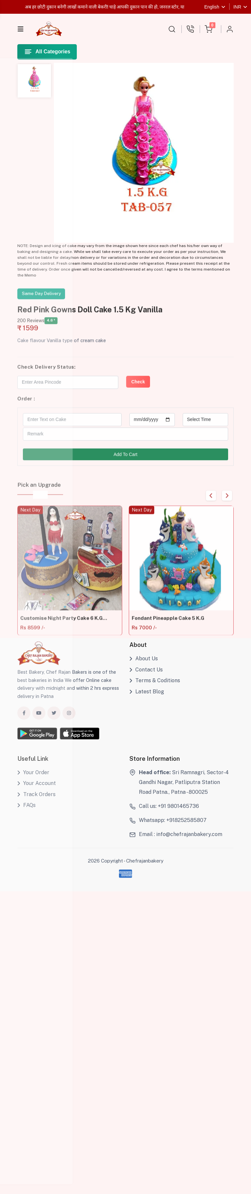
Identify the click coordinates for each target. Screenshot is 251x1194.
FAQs (26, 809)
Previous (208, 503)
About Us (143, 662)
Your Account (36, 787)
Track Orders (36, 798)
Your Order (33, 776)
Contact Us (146, 673)
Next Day (30, 522)
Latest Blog (146, 695)
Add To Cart (125, 462)
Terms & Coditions (154, 684)
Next (226, 503)
